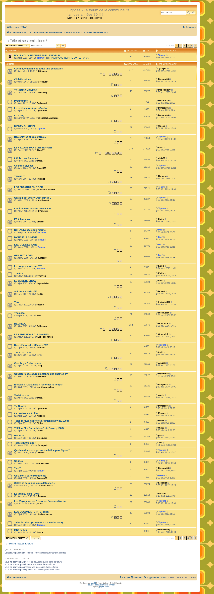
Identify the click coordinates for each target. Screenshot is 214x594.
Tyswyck (162, 68)
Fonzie (40, 532)
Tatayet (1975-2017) (25, 443)
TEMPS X (19, 176)
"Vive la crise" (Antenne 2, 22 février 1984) (38, 522)
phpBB (93, 583)
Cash (40, 503)
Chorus (18, 461)
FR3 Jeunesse (22, 219)
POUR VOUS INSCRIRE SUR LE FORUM (37, 55)
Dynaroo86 (163, 79)
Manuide (41, 376)
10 (106, 153)
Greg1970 (41, 168)
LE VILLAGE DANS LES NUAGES (33, 147)
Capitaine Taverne (46, 189)
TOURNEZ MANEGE (25, 90)
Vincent (40, 222)
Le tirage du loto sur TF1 (28, 266)
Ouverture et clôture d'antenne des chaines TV (41, 374)
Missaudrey (163, 313)
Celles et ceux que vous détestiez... (34, 483)
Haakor (161, 475)
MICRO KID (20, 530)
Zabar (40, 139)
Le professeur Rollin (26, 413)
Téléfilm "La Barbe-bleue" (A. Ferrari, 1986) (39, 428)
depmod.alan (43, 283)
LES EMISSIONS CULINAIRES (31, 334)
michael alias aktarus (48, 118)
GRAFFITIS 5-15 (23, 255)
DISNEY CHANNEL (25, 126)
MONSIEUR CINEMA (26, 237)
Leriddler (162, 483)
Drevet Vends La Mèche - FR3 (31, 345)
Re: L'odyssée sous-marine (30, 230)
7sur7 (17, 468)
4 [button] (188, 45)
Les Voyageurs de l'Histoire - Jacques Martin (40, 501)
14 (120, 153)
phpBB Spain (104, 587)
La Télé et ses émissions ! (26, 41)
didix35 (161, 158)
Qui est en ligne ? (14, 550)
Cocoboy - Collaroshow (27, 363)
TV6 (16, 302)
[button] (195, 46)
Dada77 (40, 150)
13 (117, 153)
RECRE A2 (20, 323)
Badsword (42, 103)
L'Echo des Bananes (26, 158)
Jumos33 (42, 258)
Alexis (161, 395)
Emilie (161, 219)
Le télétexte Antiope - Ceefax (30, 108)
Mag (40, 366)
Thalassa (19, 313)
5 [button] (191, 45)
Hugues (162, 176)
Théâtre (18, 273)
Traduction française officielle (97, 585)
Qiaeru (112, 585)
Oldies (40, 423)
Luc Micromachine (45, 387)
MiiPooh (40, 347)
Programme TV (22, 100)
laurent (161, 291)
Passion (42, 496)
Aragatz (162, 363)
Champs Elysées (23, 165)
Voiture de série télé (25, 291)
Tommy (40, 58)
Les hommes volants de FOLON (32, 208)
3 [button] (184, 45)
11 (110, 153)
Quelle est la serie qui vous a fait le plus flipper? (42, 450)
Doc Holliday (164, 90)
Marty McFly (164, 530)
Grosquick (43, 82)
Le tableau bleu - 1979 (26, 493)
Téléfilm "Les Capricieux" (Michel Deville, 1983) (41, 420)
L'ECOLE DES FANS (25, 244)
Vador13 (41, 453)
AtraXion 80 (43, 200)
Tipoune (41, 129)
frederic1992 (164, 302)
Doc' (160, 230)
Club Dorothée (22, 79)
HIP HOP (19, 435)
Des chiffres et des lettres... (30, 137)
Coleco (161, 126)
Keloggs (41, 416)
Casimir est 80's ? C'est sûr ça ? (32, 197)
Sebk (39, 315)
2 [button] (180, 45)
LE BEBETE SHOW (25, 281)
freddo (40, 294)
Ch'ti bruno (42, 211)
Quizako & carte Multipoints (30, 475)
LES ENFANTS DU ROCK (28, 187)
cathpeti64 (163, 384)
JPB (160, 443)
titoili (160, 147)
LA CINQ (19, 115)
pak (160, 435)
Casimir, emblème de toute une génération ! (39, 68)
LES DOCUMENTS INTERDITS (31, 511)
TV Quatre (20, 406)
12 (113, 153)
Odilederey (43, 71)
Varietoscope (21, 395)
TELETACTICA (22, 352)
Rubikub (41, 179)
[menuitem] (23, 27)
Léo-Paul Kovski (45, 337)
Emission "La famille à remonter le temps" (38, 384)
